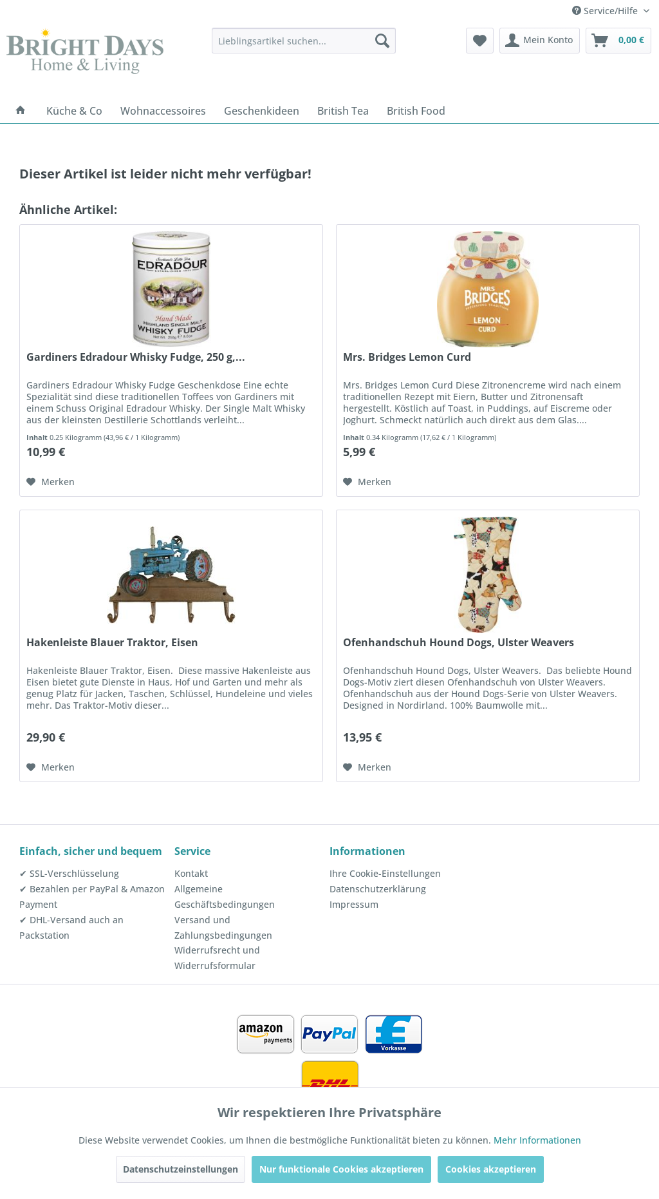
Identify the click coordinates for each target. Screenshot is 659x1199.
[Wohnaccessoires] (163, 111)
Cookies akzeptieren (490, 1169)
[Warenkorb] (618, 40)
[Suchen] (382, 40)
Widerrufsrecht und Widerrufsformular (217, 958)
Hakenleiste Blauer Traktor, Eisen (112, 642)
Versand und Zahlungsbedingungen (223, 927)
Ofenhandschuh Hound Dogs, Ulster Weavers (458, 642)
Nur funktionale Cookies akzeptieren (341, 1169)
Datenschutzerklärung (378, 889)
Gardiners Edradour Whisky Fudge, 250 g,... (135, 357)
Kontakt (191, 873)
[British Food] (416, 111)
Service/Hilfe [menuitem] (606, 11)
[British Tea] (343, 111)
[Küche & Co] (74, 111)
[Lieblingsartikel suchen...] (304, 40)
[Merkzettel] (480, 40)
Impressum (354, 904)
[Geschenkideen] (261, 111)
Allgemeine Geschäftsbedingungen (224, 896)
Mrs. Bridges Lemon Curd (407, 357)
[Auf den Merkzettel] (50, 482)
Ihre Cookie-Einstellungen (385, 873)
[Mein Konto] (539, 40)
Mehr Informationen (537, 1140)
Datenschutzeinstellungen (180, 1169)
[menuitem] (304, 40)
